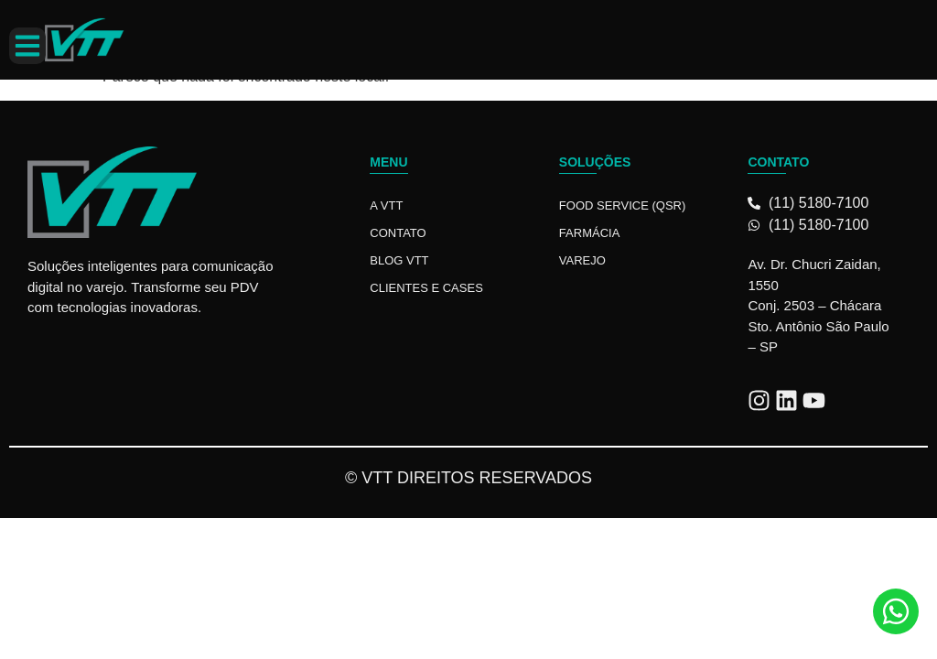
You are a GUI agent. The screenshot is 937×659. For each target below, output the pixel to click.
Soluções (595, 162)
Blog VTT (399, 260)
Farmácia (589, 233)
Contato (397, 233)
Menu (388, 162)
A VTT (386, 205)
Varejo (582, 260)
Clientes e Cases (426, 288)
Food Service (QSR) (622, 205)
